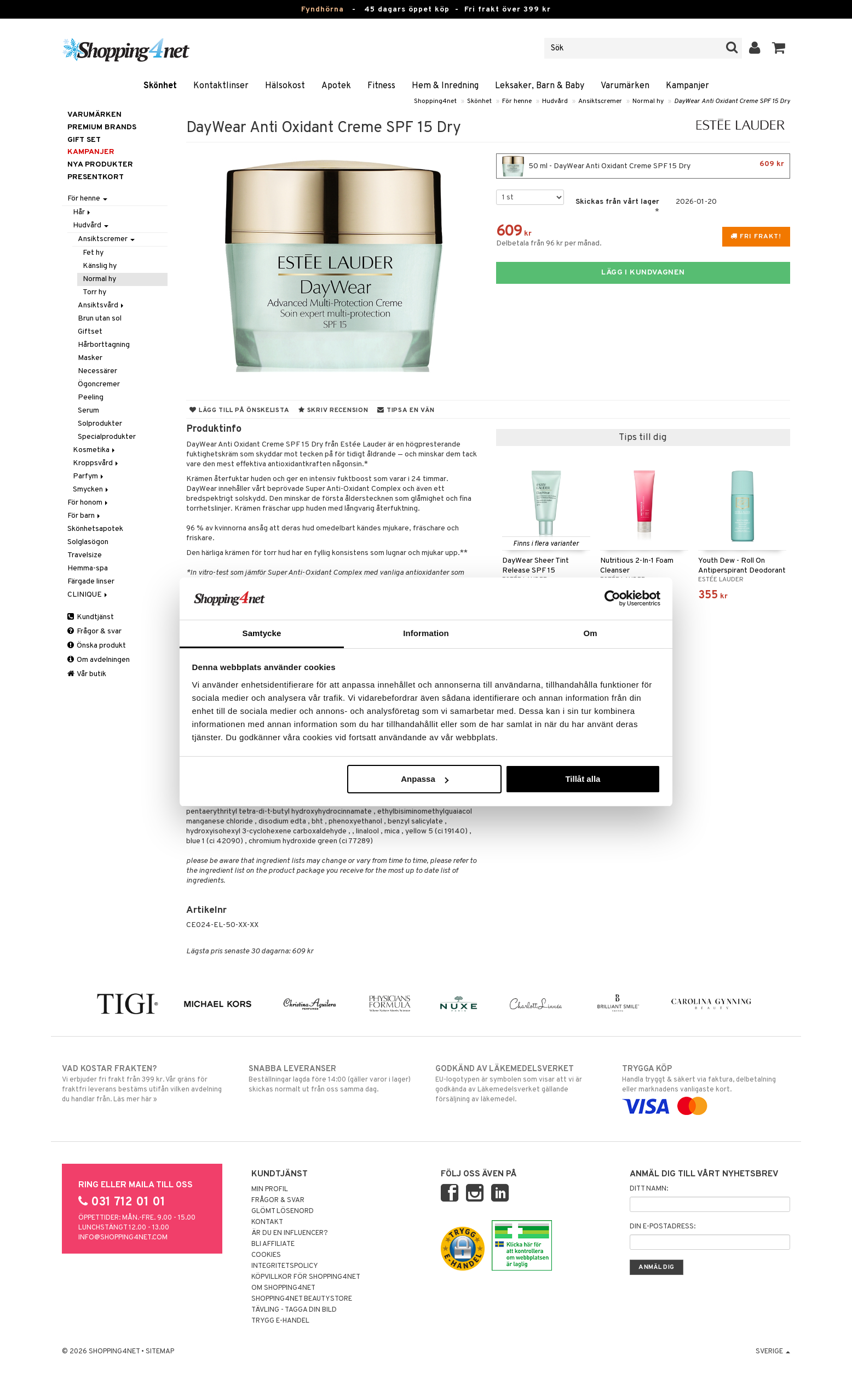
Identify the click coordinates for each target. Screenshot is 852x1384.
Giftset (90, 331)
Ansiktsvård (101, 305)
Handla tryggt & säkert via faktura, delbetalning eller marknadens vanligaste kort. (706, 1087)
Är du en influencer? (289, 1233)
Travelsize (84, 555)
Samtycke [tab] (262, 633)
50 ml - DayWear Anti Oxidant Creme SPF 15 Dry (643, 166)
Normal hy (648, 101)
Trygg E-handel (280, 1321)
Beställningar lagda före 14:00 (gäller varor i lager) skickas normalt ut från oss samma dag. (333, 1078)
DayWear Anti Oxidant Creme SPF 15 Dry (732, 101)
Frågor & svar (94, 631)
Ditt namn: (649, 1189)
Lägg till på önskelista (239, 410)
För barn (84, 516)
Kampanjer (687, 86)
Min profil (269, 1189)
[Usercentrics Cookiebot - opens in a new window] (612, 598)
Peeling (90, 397)
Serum (88, 410)
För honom (88, 502)
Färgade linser (90, 581)
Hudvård (555, 101)
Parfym (89, 476)
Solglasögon (87, 542)
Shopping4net (435, 101)
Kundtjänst (90, 617)
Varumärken (625, 86)
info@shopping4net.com (123, 1237)
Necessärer (97, 371)
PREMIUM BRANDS (101, 127)
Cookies (266, 1255)
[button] (779, 48)
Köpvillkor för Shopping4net (305, 1277)
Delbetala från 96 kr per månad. (549, 243)
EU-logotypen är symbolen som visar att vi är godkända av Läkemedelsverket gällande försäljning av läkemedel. (519, 1083)
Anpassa (424, 778)
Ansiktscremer (600, 101)
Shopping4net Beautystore (301, 1299)
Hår (82, 212)
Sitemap (160, 1351)
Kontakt (267, 1222)
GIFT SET (84, 140)
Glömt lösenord (282, 1211)
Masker (90, 358)
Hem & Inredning (445, 86)
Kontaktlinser (221, 86)
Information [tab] (426, 633)
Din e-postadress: (662, 1226)
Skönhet (160, 86)
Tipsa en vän (405, 410)
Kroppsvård (96, 463)
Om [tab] (590, 633)
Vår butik (86, 674)
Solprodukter (100, 423)
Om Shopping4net (283, 1288)
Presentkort (95, 177)
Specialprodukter (107, 437)
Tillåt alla (582, 778)
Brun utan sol (100, 318)
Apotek (336, 86)
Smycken (91, 489)
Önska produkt (96, 645)
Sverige (773, 1351)
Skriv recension (333, 410)
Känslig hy (100, 266)
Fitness (381, 86)
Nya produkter (100, 164)
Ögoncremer (99, 384)
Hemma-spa (87, 568)
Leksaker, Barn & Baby (539, 86)
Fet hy (93, 253)
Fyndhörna (322, 9)
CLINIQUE (88, 594)
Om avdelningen (98, 660)
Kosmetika (95, 450)
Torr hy (94, 292)
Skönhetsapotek (95, 529)
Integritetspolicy (284, 1266)
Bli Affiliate (273, 1244)
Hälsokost (285, 86)
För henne (517, 101)
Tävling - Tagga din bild (294, 1310)
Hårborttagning (104, 345)
